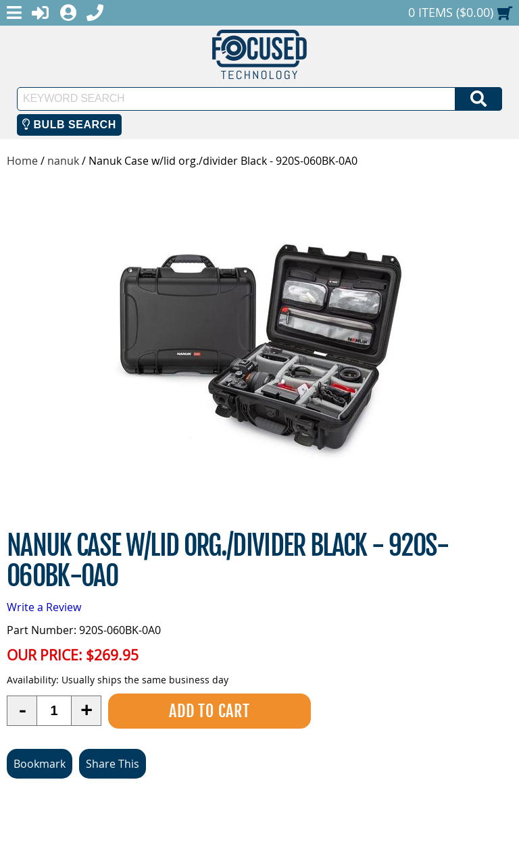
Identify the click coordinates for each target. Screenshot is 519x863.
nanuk (63, 160)
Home (22, 160)
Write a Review (44, 607)
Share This (112, 763)
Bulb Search (69, 124)
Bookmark (40, 763)
